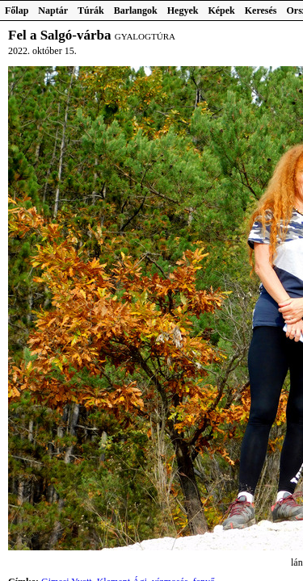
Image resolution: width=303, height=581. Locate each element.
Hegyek (183, 10)
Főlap (16, 10)
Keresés (261, 10)
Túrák (91, 10)
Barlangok (136, 10)
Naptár (53, 10)
